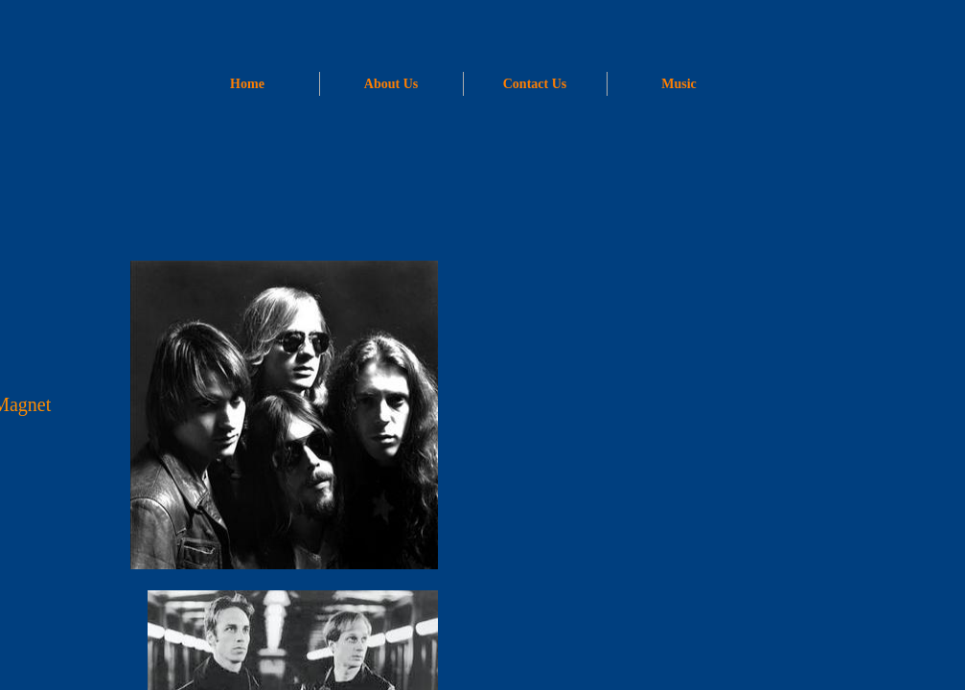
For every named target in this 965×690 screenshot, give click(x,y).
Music (679, 84)
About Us (391, 84)
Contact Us (535, 84)
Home (247, 84)
